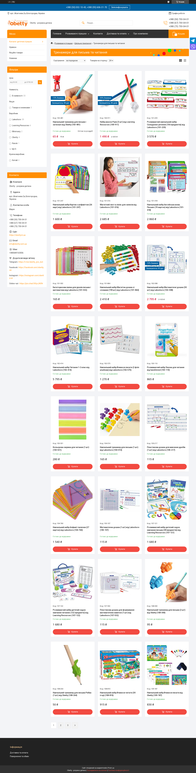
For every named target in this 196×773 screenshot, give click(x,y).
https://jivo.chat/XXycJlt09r (31, 283)
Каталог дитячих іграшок (20, 41)
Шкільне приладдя (82, 43)
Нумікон (12, 47)
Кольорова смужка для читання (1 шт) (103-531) (71, 448)
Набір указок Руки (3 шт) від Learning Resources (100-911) (117, 123)
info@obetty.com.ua (18, 244)
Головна (57, 33)
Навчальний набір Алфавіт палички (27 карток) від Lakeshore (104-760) (71, 528)
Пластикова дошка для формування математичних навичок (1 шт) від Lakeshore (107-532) (117, 612)
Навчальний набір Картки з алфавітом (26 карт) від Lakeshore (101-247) (72, 206)
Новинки (13, 58)
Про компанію (140, 33)
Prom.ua (111, 768)
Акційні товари (16, 53)
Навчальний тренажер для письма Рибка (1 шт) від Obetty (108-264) (72, 694)
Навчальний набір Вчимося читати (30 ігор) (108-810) (117, 694)
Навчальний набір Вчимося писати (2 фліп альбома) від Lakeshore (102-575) (119, 368)
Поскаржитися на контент (97, 770)
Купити (74, 144)
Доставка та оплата (116, 33)
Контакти (98, 33)
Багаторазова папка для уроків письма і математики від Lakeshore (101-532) (72, 288)
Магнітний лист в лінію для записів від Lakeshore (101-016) (118, 206)
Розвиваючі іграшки (75, 33)
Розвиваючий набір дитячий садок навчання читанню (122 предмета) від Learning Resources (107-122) (70, 612)
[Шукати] (83, 23)
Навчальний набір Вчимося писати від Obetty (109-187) (165, 694)
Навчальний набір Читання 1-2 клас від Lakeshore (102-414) (71, 368)
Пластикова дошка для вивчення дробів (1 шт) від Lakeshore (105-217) (166, 448)
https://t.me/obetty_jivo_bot (31, 262)
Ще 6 (14, 149)
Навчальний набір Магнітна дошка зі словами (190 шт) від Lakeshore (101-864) (119, 288)
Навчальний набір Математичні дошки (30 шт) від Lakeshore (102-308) (167, 288)
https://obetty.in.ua (17, 235)
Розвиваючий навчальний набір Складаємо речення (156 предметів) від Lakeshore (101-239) (166, 124)
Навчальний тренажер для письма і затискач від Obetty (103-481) (69, 123)
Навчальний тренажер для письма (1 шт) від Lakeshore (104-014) (119, 448)
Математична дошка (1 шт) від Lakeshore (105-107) (119, 528)
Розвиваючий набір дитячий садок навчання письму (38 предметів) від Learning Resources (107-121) (164, 530)
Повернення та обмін (19, 756)
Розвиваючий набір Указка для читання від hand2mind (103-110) (165, 368)
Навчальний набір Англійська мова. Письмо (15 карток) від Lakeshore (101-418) (165, 207)
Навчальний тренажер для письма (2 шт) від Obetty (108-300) (166, 611)
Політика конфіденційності (118, 770)
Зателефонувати (119, 7)
